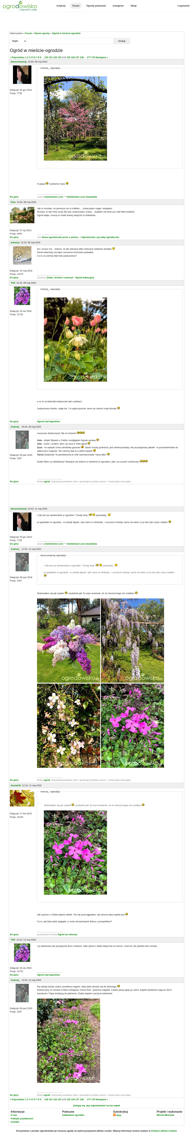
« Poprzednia (17, 57)
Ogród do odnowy (67, 934)
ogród (47, 481)
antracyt (15, 242)
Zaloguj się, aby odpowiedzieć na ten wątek (96, 1105)
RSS (117, 1115)
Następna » (102, 57)
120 (46, 57)
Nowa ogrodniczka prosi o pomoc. (60, 237)
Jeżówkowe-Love (54, 197)
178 (93, 57)
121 (51, 57)
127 (77, 57)
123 (60, 57)
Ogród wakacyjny (84, 277)
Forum (75, 5)
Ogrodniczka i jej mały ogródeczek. (100, 237)
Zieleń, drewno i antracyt (59, 277)
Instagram (118, 5)
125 (68, 57)
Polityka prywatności (22, 1118)
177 (89, 57)
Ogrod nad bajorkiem (48, 421)
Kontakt (15, 1122)
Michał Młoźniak (165, 1115)
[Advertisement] (96, 22)
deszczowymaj (18, 61)
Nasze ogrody (42, 33)
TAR (13, 282)
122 (55, 57)
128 (82, 57)
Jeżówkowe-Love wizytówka (81, 197)
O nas (14, 1115)
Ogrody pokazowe (96, 5)
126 (73, 57)
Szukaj (121, 41)
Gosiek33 (16, 785)
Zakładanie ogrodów (73, 1115)
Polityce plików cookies (164, 1131)
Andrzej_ (15, 426)
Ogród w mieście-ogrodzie (66, 33)
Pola (13, 202)
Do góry (14, 197)
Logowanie (184, 5)
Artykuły (60, 5)
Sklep (134, 5)
